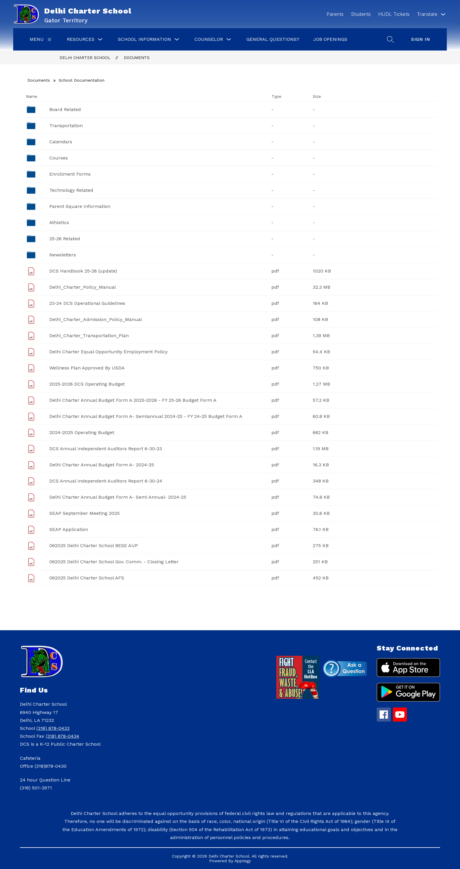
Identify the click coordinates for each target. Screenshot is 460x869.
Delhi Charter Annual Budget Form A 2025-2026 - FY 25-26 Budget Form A (133, 400)
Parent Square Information (79, 206)
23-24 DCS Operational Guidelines (87, 303)
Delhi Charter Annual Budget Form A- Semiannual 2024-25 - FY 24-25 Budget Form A (145, 416)
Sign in (420, 39)
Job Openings (330, 39)
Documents (137, 57)
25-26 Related (64, 238)
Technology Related (71, 190)
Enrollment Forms (70, 174)
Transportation (66, 125)
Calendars (60, 141)
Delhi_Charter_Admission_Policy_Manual (95, 319)
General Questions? (272, 39)
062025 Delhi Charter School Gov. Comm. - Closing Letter (114, 561)
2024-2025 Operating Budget (81, 432)
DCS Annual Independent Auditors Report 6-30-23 (105, 448)
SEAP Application (68, 529)
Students (361, 14)
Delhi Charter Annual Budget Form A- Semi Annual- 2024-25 (117, 497)
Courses (58, 158)
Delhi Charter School (85, 57)
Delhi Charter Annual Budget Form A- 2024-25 (101, 465)
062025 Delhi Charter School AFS (86, 578)
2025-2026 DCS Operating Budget (87, 384)
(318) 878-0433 (53, 728)
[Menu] (49, 39)
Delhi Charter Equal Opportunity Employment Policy (108, 351)
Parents (335, 14)
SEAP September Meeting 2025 (84, 513)
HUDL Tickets (394, 14)
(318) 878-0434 (62, 736)
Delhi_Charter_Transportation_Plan (89, 335)
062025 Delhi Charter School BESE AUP (93, 545)
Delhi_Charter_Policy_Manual (82, 287)
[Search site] (390, 39)
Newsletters (62, 255)
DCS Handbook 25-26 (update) (83, 271)
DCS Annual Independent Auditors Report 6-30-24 (105, 481)
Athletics (59, 222)
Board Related (65, 109)
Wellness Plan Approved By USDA (87, 368)
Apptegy (242, 860)
